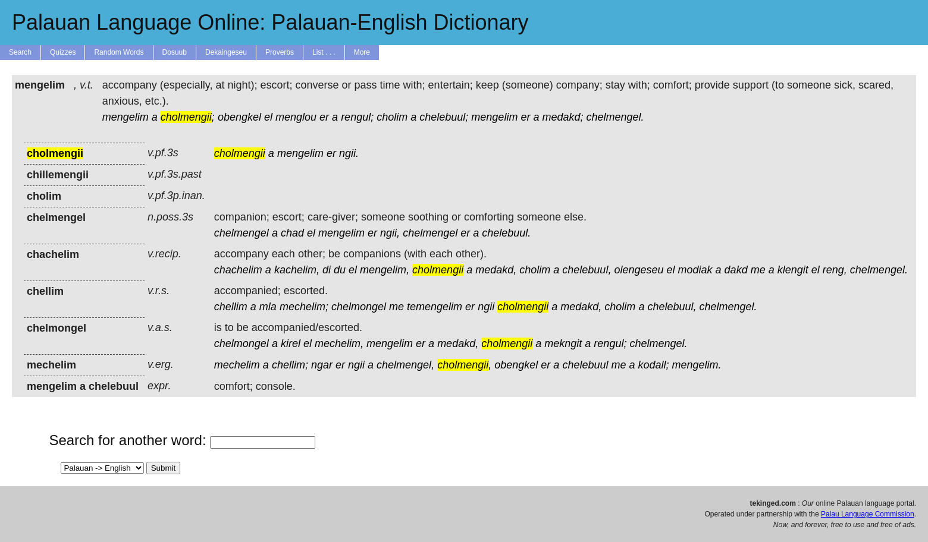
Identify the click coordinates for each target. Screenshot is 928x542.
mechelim (237, 365)
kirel (290, 343)
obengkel (239, 117)
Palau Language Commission (867, 514)
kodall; (653, 365)
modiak (695, 270)
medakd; (562, 117)
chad (292, 233)
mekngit (563, 343)
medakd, (495, 270)
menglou (295, 117)
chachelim (238, 270)
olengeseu (638, 270)
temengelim (434, 307)
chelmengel (241, 233)
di (326, 270)
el (268, 117)
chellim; (290, 365)
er (324, 117)
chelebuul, (586, 270)
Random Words (118, 52)
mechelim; (304, 307)
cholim (392, 117)
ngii (486, 307)
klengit (792, 270)
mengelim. (697, 365)
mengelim (125, 117)
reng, (835, 270)
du (340, 270)
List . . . (324, 52)
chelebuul (585, 365)
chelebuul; (443, 117)
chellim (230, 307)
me (758, 270)
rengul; (357, 117)
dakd (736, 270)
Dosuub (174, 52)
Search (20, 52)
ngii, (390, 233)
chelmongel (358, 307)
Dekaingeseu (226, 52)
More (362, 52)
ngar (322, 365)
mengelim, (384, 270)
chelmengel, (405, 365)
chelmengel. (615, 117)
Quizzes (63, 52)
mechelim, (339, 343)
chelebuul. (506, 233)
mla (268, 307)
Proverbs (279, 52)
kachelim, (296, 270)
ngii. (349, 153)
